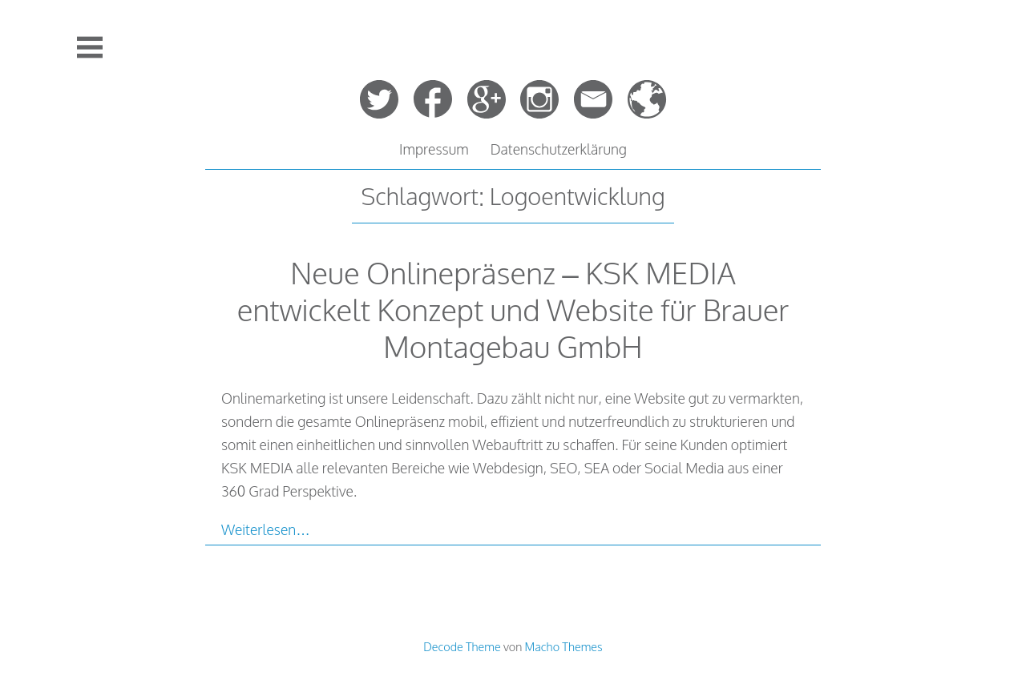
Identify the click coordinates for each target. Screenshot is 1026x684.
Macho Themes (564, 646)
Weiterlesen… (265, 529)
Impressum (434, 149)
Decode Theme (461, 646)
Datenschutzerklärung (559, 149)
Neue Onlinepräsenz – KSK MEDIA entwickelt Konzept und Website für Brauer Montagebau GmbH (513, 309)
